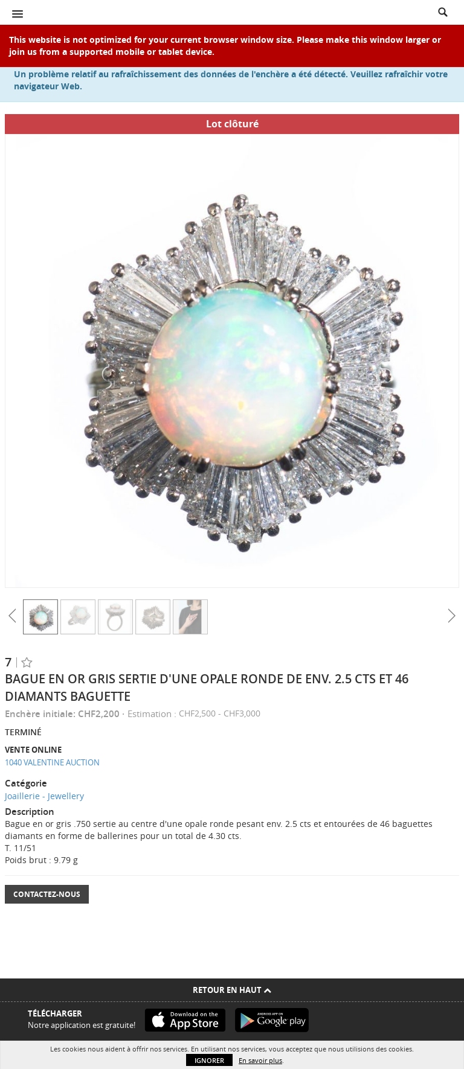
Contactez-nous (46, 894)
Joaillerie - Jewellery (44, 796)
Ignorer (209, 1060)
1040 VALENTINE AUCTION (52, 762)
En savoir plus (260, 1060)
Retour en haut (232, 989)
